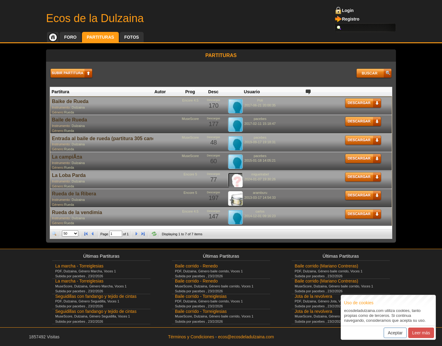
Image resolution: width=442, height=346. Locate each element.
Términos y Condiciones (191, 336)
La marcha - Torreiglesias (79, 265)
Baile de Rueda (69, 119)
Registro (350, 19)
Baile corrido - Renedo (196, 265)
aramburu (260, 192)
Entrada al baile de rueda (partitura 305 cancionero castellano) (124, 138)
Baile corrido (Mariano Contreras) (326, 265)
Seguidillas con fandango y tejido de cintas (96, 296)
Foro (70, 37)
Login (348, 10)
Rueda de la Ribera (74, 193)
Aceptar (395, 332)
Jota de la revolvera (313, 296)
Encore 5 (190, 174)
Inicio (53, 37)
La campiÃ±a (67, 157)
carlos (260, 211)
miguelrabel (260, 174)
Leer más (421, 332)
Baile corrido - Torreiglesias (201, 296)
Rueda (69, 112)
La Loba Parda (69, 175)
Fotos (131, 37)
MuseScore (190, 119)
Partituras (100, 37)
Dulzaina (78, 107)
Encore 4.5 (190, 100)
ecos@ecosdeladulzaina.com (246, 336)
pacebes (260, 119)
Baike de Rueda (70, 101)
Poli (260, 100)
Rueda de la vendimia (77, 212)
